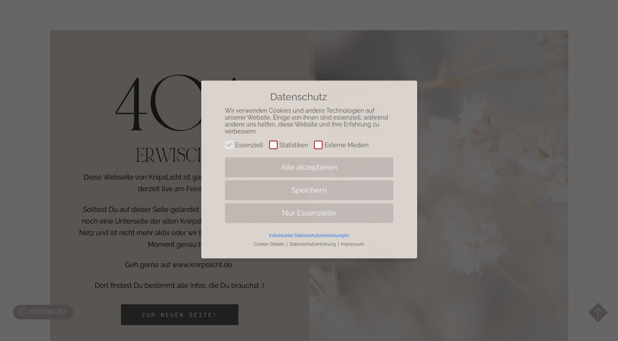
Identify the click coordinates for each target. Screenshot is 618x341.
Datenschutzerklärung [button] (313, 238)
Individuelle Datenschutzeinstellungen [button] (309, 230)
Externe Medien (341, 140)
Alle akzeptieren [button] (309, 162)
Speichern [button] (309, 184)
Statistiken (288, 140)
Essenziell (244, 140)
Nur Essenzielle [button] (309, 207)
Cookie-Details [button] (269, 238)
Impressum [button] (352, 238)
